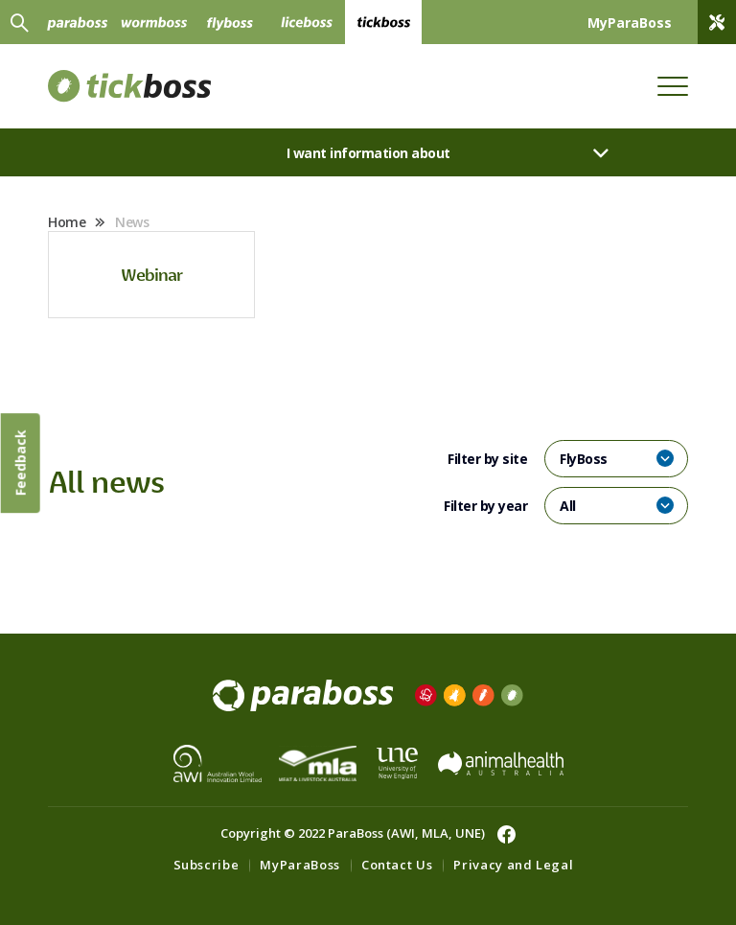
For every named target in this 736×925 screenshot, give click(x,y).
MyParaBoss (300, 864)
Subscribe (206, 864)
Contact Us (397, 864)
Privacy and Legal (513, 864)
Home (66, 222)
